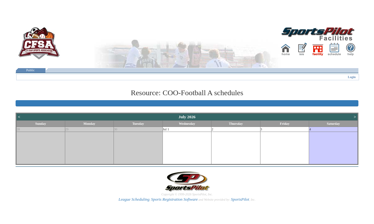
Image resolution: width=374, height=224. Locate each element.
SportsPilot (240, 199)
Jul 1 (166, 129)
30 (115, 129)
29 (67, 129)
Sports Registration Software (174, 199)
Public (30, 70)
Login (352, 77)
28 (18, 129)
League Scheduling (134, 199)
